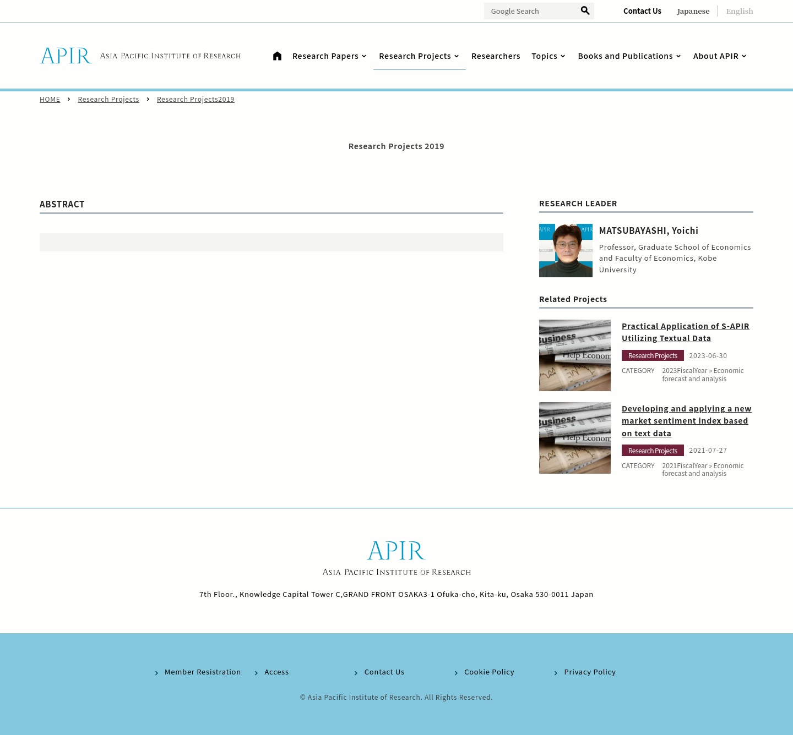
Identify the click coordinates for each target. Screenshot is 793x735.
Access (276, 671)
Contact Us (642, 11)
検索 (585, 11)
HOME (50, 98)
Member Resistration (203, 671)
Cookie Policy (489, 671)
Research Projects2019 (196, 98)
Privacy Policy (590, 671)
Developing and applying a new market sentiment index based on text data (687, 420)
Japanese (693, 11)
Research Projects (108, 98)
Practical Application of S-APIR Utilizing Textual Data (685, 331)
